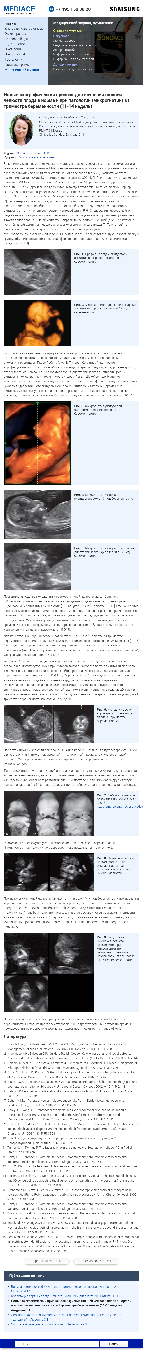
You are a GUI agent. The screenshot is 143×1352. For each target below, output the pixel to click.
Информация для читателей (73, 59)
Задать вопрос (16, 44)
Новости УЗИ (15, 54)
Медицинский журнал (22, 69)
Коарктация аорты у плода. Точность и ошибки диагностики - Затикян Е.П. (64, 1296)
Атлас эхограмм (17, 64)
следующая (96, 1261)
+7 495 (73, 9)
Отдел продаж (15, 33)
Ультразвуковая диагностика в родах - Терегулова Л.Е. (50, 1324)
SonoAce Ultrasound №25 (34, 153)
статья (46, 1261)
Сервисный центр (18, 38)
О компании (14, 49)
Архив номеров (64, 40)
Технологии (13, 59)
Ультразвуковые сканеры (24, 28)
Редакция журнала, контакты (74, 45)
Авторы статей (64, 50)
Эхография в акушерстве (36, 157)
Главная (11, 23)
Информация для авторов (72, 54)
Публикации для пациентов (73, 69)
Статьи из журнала (67, 30)
